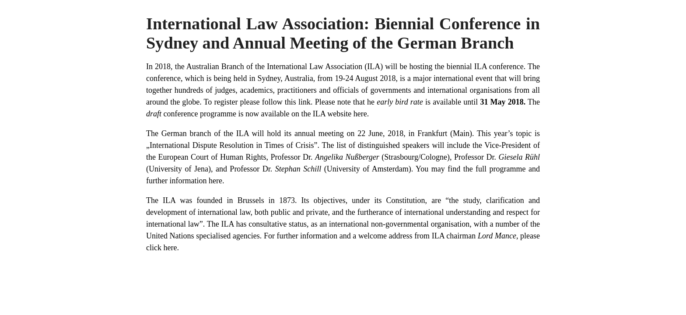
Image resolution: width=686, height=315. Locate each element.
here (360, 113)
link (304, 102)
